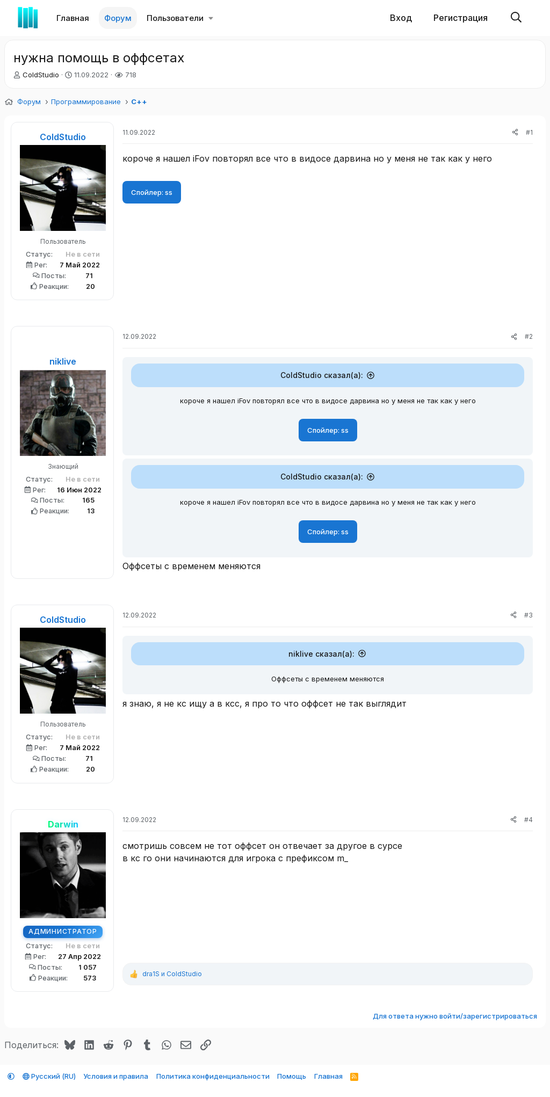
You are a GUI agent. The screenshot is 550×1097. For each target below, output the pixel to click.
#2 (529, 336)
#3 (528, 617)
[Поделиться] (515, 133)
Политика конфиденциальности (213, 1076)
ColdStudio (41, 74)
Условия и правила (115, 1076)
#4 (528, 822)
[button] (211, 18)
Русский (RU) (49, 1076)
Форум (118, 18)
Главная (72, 18)
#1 (529, 132)
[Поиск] (516, 18)
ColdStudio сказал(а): (321, 375)
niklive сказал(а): (321, 655)
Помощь (291, 1076)
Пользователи (175, 18)
